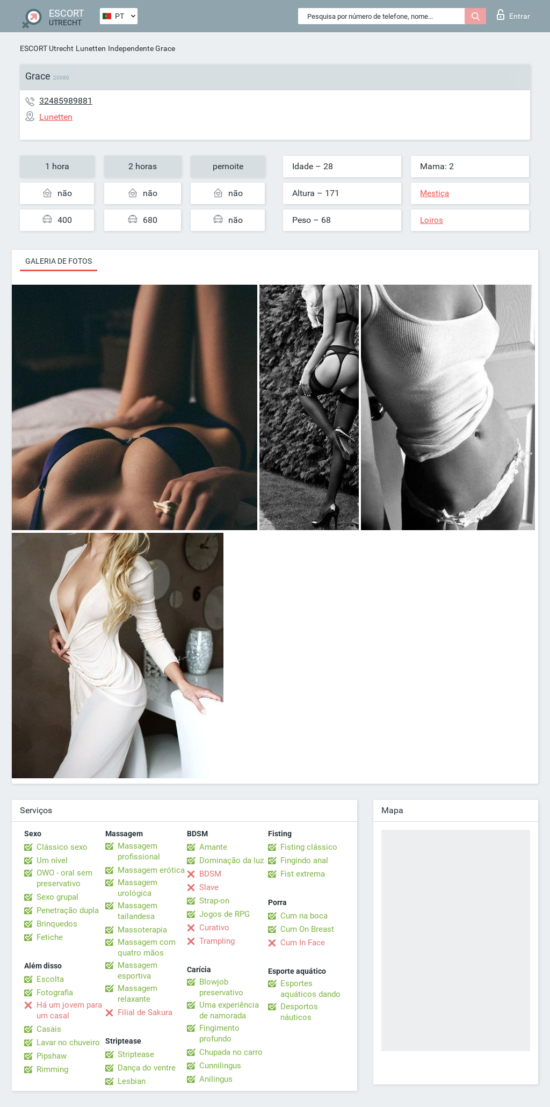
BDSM (210, 874)
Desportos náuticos (299, 1012)
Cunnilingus (220, 1065)
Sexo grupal (57, 897)
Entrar (513, 14)
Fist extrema (302, 874)
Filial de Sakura (145, 1012)
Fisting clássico (308, 847)
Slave (209, 887)
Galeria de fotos (58, 261)
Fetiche (50, 937)
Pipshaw (52, 1056)
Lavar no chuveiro (68, 1042)
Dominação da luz (231, 860)
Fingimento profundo (219, 1033)
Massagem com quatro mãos (147, 947)
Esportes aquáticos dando (310, 989)
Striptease (136, 1054)
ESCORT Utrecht (47, 48)
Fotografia (55, 992)
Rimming (52, 1069)
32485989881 (65, 101)
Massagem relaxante (137, 993)
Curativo (214, 927)
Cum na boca (304, 916)
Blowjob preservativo (221, 987)
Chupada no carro (231, 1052)
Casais (49, 1029)
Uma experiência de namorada (229, 1010)
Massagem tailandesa (137, 911)
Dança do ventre (147, 1068)
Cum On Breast (307, 929)
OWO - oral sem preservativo (64, 878)
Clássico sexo (62, 847)
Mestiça (434, 193)
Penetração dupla (68, 910)
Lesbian (132, 1081)
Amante (213, 847)
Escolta (50, 979)
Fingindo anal (304, 860)
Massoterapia (142, 930)
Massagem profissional (139, 851)
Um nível (52, 860)
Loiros (431, 220)
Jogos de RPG (224, 914)
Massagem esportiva (137, 970)
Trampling (217, 941)
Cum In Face (302, 942)
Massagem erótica (151, 870)
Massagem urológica (137, 888)
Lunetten (91, 48)
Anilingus (216, 1079)
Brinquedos (57, 924)
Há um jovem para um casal (69, 1010)
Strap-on (214, 901)
